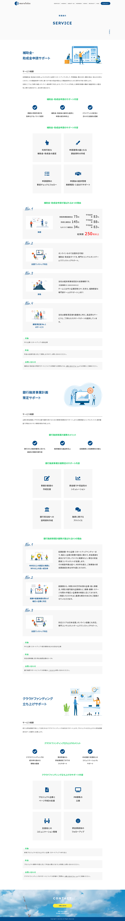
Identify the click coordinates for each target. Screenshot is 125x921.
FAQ (97, 3)
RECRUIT (92, 3)
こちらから (52, 671)
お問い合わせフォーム (73, 367)
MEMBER (79, 3)
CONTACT (106, 3)
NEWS (85, 3)
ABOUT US (71, 3)
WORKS (63, 3)
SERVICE (57, 3)
